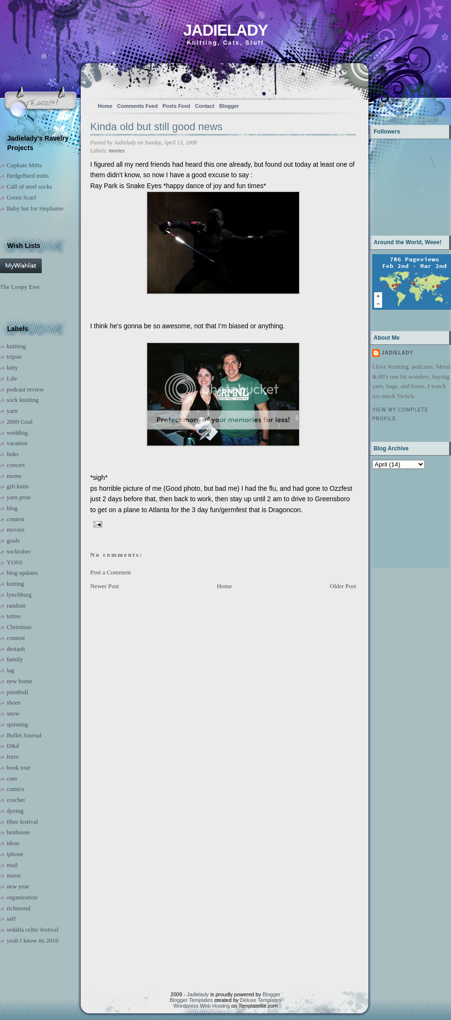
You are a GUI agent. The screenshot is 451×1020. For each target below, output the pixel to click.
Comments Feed (137, 106)
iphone (15, 854)
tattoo (14, 616)
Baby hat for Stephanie (35, 208)
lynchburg (19, 594)
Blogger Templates (191, 1000)
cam (12, 778)
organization (22, 897)
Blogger (229, 106)
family (15, 659)
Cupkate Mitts (24, 165)
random (16, 605)
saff (11, 918)
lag (10, 670)
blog (12, 508)
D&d (13, 745)
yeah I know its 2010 (32, 940)
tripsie (14, 356)
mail (12, 864)
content (16, 637)
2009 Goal (20, 421)
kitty (12, 367)
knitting (16, 346)
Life (12, 378)
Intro (13, 756)
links (13, 454)
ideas (13, 843)
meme (14, 475)
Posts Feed (176, 106)
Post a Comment (110, 572)
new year (18, 886)
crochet (16, 799)
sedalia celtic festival (32, 929)
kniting (15, 583)
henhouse (18, 832)
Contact (205, 106)
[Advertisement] (402, 517)
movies (16, 529)
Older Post (343, 586)
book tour (18, 767)
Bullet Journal (24, 735)
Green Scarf (21, 197)
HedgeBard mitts (27, 175)
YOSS (14, 562)
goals (13, 540)
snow (13, 713)
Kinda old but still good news (156, 127)
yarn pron (18, 497)
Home (105, 106)
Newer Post (104, 586)
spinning (17, 724)
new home (19, 681)
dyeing (15, 810)
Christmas (19, 626)
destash (16, 648)
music (14, 875)
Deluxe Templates (261, 1000)
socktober (19, 551)
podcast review (25, 389)
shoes (13, 702)
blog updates (22, 572)
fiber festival (22, 821)
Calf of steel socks (29, 186)
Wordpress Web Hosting (201, 1006)
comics (15, 788)
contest (15, 519)
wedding (17, 432)
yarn (12, 410)
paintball (17, 692)
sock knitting (23, 399)
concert (16, 464)
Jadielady (225, 30)
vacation (17, 443)
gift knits (18, 486)
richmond (18, 908)
